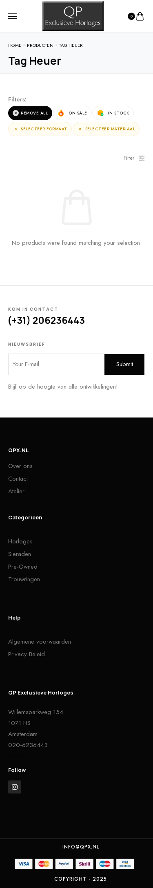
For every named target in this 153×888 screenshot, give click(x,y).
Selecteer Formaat (40, 129)
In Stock (113, 113)
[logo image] (73, 15)
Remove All (30, 113)
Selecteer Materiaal (106, 129)
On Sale (72, 113)
